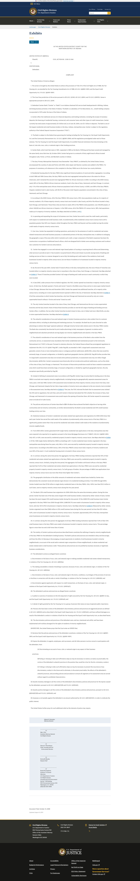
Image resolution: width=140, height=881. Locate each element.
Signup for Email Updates (98, 825)
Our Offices (92, 9)
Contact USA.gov (98, 874)
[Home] (43, 14)
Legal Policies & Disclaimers (59, 865)
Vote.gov (96, 865)
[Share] (34, 42)
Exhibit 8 (89, 506)
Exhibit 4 (107, 293)
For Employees (55, 873)
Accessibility (54, 861)
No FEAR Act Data (77, 867)
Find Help (100, 9)
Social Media (93, 827)
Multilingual (96, 861)
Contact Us (108, 9)
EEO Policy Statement (78, 871)
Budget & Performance (36, 865)
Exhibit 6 (61, 389)
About (31, 861)
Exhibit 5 (66, 314)
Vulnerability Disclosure (78, 875)
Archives (32, 869)
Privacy (52, 869)
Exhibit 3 (34, 274)
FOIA (31, 873)
